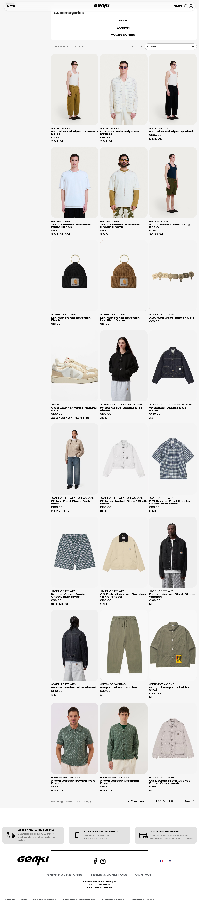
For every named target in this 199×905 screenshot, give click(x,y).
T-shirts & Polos (113, 900)
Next (190, 801)
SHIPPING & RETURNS (36, 830)
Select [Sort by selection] (171, 47)
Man (123, 20)
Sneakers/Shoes (44, 900)
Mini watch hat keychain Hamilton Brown (120, 319)
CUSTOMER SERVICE (101, 831)
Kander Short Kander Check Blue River (69, 595)
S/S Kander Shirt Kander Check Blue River (169, 502)
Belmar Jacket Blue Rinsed (73, 687)
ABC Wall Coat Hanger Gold (172, 318)
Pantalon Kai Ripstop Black (171, 131)
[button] (11, 6)
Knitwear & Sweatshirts (78, 900)
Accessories (123, 35)
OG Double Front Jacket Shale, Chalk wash (169, 782)
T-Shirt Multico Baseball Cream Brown (120, 225)
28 (171, 801)
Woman (123, 28)
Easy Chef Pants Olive (118, 687)
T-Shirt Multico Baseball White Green (71, 225)
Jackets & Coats (142, 900)
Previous (135, 801)
